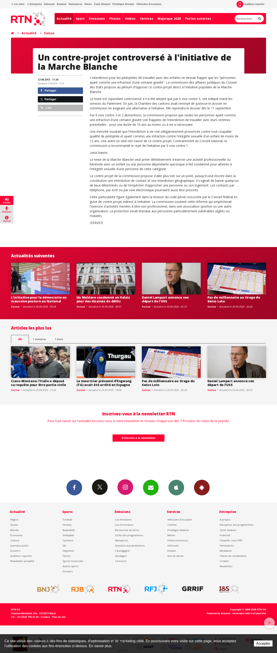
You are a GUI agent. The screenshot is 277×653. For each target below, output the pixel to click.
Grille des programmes (129, 535)
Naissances (75, 4)
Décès (88, 4)
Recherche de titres (127, 530)
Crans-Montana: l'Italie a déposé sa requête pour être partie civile (38, 383)
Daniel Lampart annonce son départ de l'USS (165, 299)
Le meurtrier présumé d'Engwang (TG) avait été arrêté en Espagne (104, 383)
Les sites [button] (17, 4)
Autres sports (71, 566)
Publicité (225, 535)
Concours (120, 561)
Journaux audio (19, 545)
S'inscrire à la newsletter (138, 438)
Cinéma (172, 524)
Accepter (263, 643)
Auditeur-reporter (250, 4)
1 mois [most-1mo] (59, 339)
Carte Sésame (102, 4)
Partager (48, 90)
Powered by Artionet (218, 613)
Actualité (64, 18)
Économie (16, 535)
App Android (202, 487)
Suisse (49, 33)
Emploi (171, 550)
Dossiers (15, 550)
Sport (80, 18)
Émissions (97, 18)
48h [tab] (20, 339)
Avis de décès (175, 555)
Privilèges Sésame (123, 4)
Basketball (69, 530)
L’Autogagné (122, 550)
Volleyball (68, 535)
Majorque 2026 (169, 18)
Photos (115, 18)
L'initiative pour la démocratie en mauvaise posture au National (38, 299)
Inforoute (49, 4)
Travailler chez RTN (231, 540)
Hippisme (68, 550)
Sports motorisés (73, 561)
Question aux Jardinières (130, 545)
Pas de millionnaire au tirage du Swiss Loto (233, 299)
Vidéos (130, 18)
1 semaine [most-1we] (39, 339)
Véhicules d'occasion (148, 4)
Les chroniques (124, 524)
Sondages (120, 555)
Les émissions (123, 519)
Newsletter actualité (22, 561)
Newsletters (151, 487)
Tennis (66, 555)
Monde (14, 530)
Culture (14, 540)
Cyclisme (68, 540)
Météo (171, 535)
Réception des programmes (236, 524)
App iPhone (176, 487)
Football (67, 519)
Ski (64, 545)
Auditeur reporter (21, 555)
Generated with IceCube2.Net (249, 613)
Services (146, 18)
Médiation (226, 550)
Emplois (61, 4)
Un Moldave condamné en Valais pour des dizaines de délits (103, 299)
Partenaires (227, 545)
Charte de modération (233, 555)
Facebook (74, 487)
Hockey (67, 524)
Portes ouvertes (198, 18)
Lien (46, 107)
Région (14, 519)
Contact (224, 561)
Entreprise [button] (34, 4)
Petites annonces (177, 540)
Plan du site (59, 617)
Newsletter (226, 566)
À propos (225, 519)
